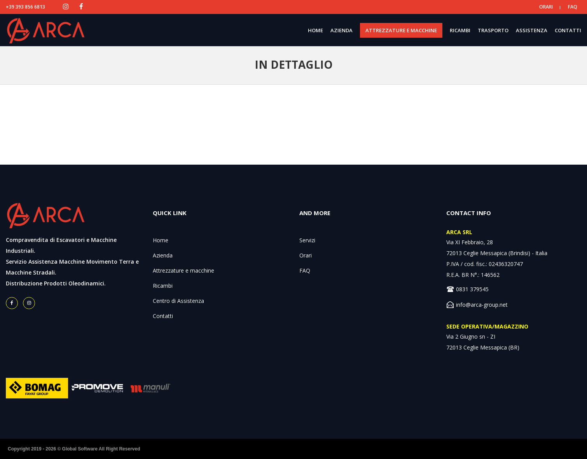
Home (160, 240)
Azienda (163, 255)
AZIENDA (341, 30)
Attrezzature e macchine (183, 270)
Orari (305, 255)
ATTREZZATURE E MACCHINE (401, 30)
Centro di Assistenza (178, 300)
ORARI (546, 6)
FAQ (572, 6)
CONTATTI (568, 30)
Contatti (163, 316)
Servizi (307, 240)
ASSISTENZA (531, 30)
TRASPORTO (493, 30)
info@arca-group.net (482, 304)
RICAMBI (460, 30)
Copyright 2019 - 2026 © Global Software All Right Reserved (74, 449)
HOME (315, 30)
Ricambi (163, 285)
